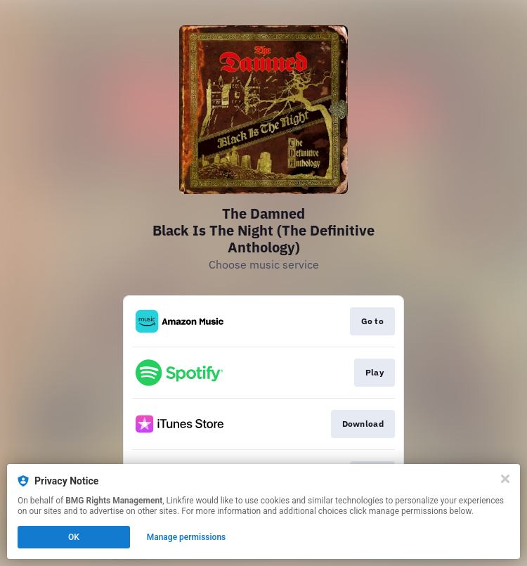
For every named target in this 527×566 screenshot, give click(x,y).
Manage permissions (186, 537)
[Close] (505, 479)
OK (73, 537)
